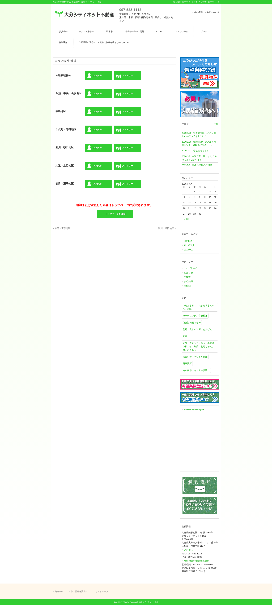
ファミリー (124, 75)
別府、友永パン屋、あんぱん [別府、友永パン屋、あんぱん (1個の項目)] (197, 329)
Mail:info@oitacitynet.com (196, 560)
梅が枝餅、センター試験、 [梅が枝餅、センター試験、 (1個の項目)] (196, 370)
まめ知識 (188, 281)
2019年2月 (189, 249)
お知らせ (188, 272)
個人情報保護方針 (79, 591)
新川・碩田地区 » (167, 228)
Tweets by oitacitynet (194, 409)
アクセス (188, 549)
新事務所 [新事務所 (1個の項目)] (187, 363)
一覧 (216, 124)
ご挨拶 (187, 277)
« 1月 (186, 219)
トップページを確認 (115, 214)
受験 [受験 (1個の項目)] (185, 336)
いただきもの (190, 268)
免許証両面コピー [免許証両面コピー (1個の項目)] (192, 322)
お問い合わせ (213, 12)
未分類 (187, 285)
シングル (94, 75)
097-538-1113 (130, 10)
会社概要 (198, 12)
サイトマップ (102, 591)
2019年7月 (189, 245)
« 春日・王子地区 (61, 228)
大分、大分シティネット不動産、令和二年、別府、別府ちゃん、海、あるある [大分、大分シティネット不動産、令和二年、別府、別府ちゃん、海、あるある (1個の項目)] (199, 346)
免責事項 (59, 591)
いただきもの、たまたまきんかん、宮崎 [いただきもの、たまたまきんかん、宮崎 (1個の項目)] (198, 307)
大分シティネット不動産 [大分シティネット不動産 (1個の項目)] (195, 356)
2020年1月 (189, 241)
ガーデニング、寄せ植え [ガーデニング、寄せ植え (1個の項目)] (195, 315)
